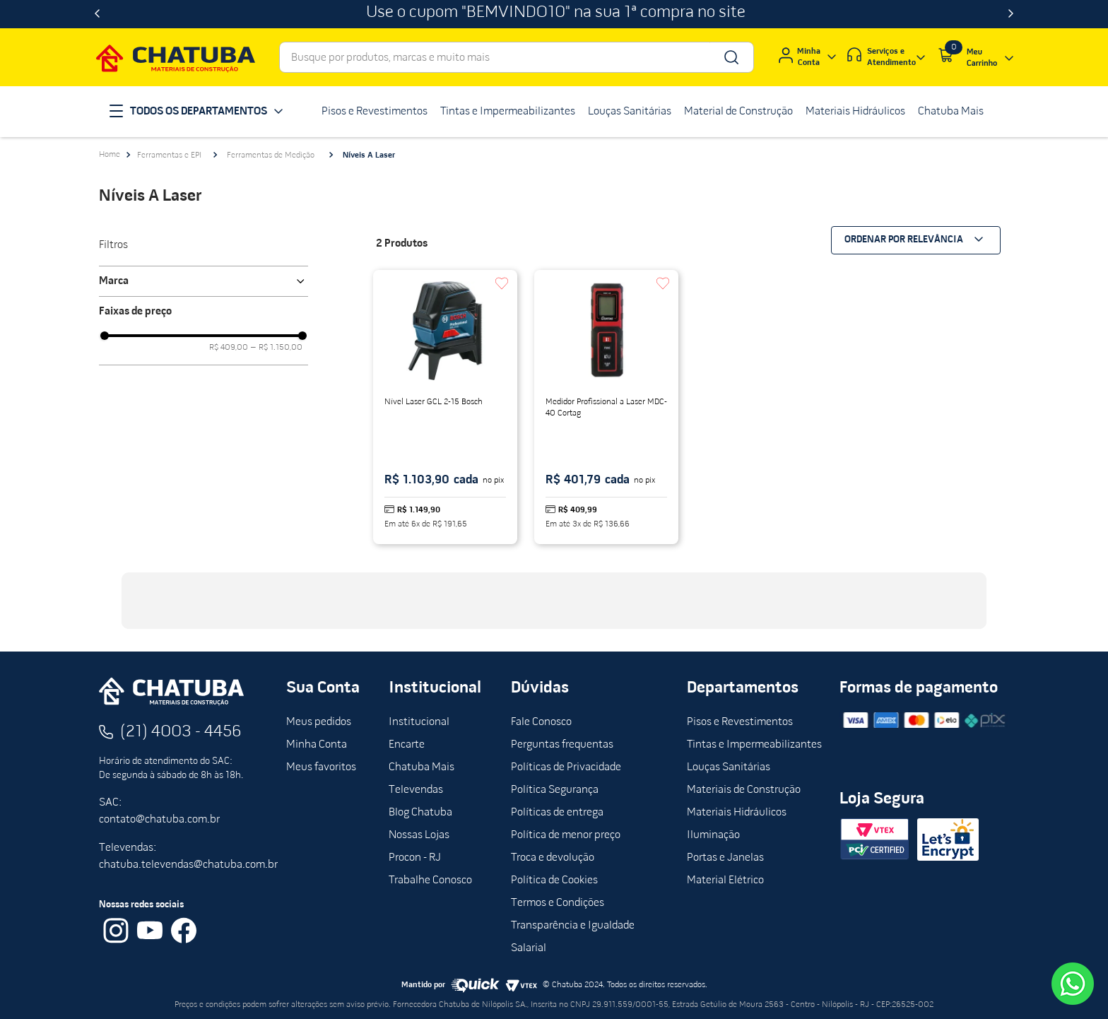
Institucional (419, 722)
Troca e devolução (552, 858)
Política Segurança (555, 790)
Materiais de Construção (744, 790)
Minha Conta (316, 744)
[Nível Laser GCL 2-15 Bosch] (445, 407)
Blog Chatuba (420, 812)
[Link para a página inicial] (109, 154)
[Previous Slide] (97, 14)
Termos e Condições (557, 903)
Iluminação (713, 835)
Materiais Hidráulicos (736, 812)
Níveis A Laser (369, 155)
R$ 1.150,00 (276, 347)
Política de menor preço (565, 835)
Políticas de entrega (557, 812)
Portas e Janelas (725, 858)
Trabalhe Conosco (430, 880)
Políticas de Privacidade (566, 767)
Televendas (416, 790)
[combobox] (516, 57)
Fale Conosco (541, 722)
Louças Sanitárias (728, 767)
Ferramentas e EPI (169, 155)
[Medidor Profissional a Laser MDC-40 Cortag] (606, 407)
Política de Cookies (554, 880)
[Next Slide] (1011, 14)
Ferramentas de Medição (270, 155)
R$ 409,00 (228, 347)
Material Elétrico (725, 880)
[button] (203, 281)
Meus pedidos (318, 722)
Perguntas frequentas (562, 744)
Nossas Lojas (419, 835)
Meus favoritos (321, 767)
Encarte (407, 744)
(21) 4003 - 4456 (181, 732)
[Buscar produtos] (730, 57)
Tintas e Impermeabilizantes (754, 744)
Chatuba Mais (421, 767)
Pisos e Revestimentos (740, 722)
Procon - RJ (415, 858)
